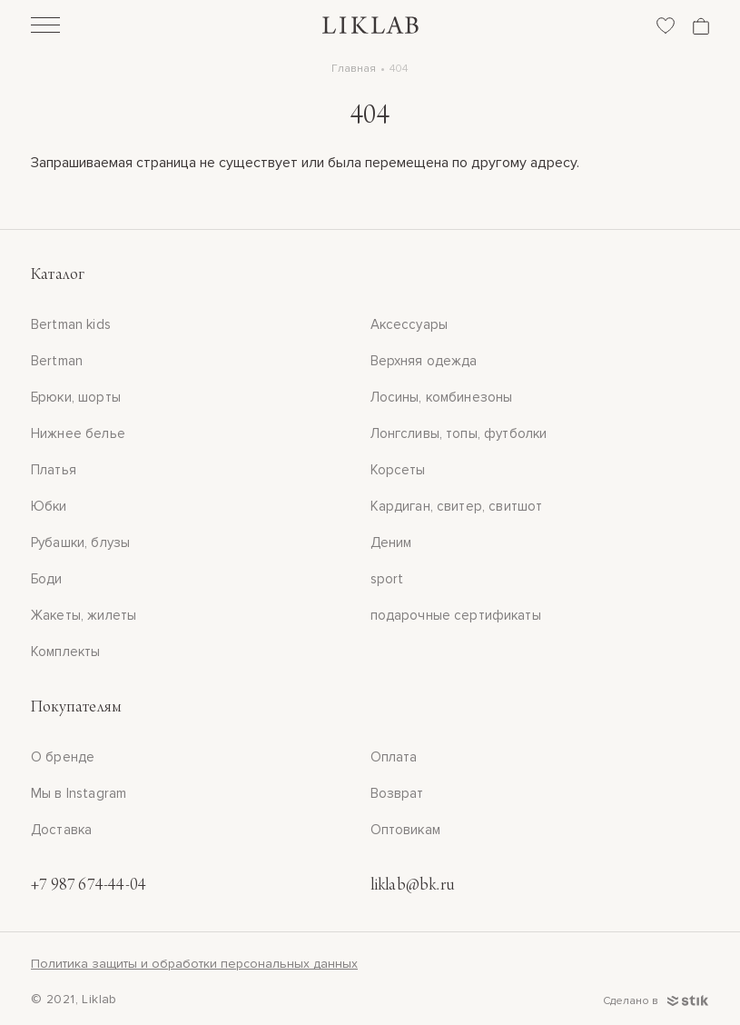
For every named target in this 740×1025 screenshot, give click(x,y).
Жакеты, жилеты (83, 615)
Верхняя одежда (424, 361)
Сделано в (656, 1001)
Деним (391, 542)
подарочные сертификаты (455, 615)
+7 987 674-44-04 (88, 886)
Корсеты (398, 470)
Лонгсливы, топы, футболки (459, 433)
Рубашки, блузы (80, 542)
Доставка (61, 829)
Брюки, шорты (76, 397)
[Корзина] (701, 26)
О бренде (62, 757)
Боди (47, 579)
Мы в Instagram (78, 793)
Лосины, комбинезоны (441, 397)
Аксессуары (409, 324)
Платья (53, 470)
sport (387, 579)
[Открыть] (45, 27)
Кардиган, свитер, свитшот (456, 506)
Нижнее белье (78, 433)
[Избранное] (665, 25)
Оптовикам (405, 829)
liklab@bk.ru (412, 886)
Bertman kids (71, 324)
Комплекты (65, 651)
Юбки (49, 506)
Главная (353, 68)
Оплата (394, 757)
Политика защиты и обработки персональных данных (194, 963)
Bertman (57, 361)
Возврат (397, 793)
